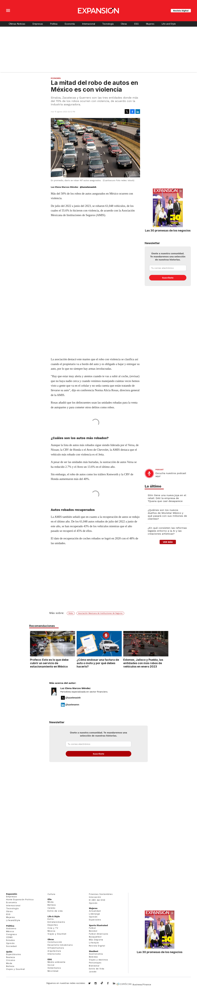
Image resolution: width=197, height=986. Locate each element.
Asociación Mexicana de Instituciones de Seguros (100, 613)
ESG (136, 23)
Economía (70, 23)
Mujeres (150, 23)
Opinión (10, 943)
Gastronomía (96, 954)
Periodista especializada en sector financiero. (84, 691)
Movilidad (53, 971)
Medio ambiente (57, 962)
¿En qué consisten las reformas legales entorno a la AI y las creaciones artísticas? (167, 530)
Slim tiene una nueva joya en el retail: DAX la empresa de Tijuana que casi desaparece (167, 498)
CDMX (9, 937)
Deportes (53, 925)
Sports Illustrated (98, 925)
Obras (124, 23)
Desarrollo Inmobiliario (60, 945)
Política (53, 23)
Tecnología (108, 23)
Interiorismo (54, 954)
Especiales (95, 920)
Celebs (51, 908)
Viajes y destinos (98, 960)
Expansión (11, 894)
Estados (10, 940)
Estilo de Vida (96, 969)
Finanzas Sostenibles (101, 894)
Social (51, 965)
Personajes (95, 963)
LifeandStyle (13, 920)
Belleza (10, 966)
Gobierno (11, 928)
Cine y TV (53, 928)
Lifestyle (94, 943)
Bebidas (93, 957)
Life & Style (54, 916)
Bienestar (94, 966)
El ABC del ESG (97, 900)
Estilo (51, 919)
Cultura (51, 894)
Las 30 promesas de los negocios (168, 230)
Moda (9, 963)
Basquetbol (95, 937)
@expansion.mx (102, 983)
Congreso (11, 934)
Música (51, 931)
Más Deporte (96, 940)
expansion (116, 983)
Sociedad (11, 946)
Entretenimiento (56, 922)
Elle (50, 899)
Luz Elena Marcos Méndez (75, 688)
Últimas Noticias (17, 23)
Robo (70, 613)
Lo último (153, 486)
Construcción (55, 942)
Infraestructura (56, 948)
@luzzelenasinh (88, 187)
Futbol (92, 928)
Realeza (10, 957)
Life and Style (169, 23)
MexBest (93, 951)
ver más (168, 542)
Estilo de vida (55, 911)
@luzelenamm (72, 704)
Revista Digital (181, 10)
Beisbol (93, 931)
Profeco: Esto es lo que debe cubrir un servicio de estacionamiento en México (48, 663)
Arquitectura (54, 951)
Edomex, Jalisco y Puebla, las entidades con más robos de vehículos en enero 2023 (143, 663)
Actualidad (95, 911)
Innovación (95, 897)
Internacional (88, 23)
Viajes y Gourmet (15, 969)
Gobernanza (54, 968)
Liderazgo (94, 914)
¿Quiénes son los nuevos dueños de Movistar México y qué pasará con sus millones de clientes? (167, 514)
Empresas (37, 23)
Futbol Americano (98, 934)
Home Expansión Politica (20, 899)
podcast (159, 470)
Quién (9, 951)
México (10, 931)
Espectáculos (13, 954)
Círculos (10, 960)
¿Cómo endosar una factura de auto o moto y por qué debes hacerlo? (97, 663)
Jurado (92, 971)
